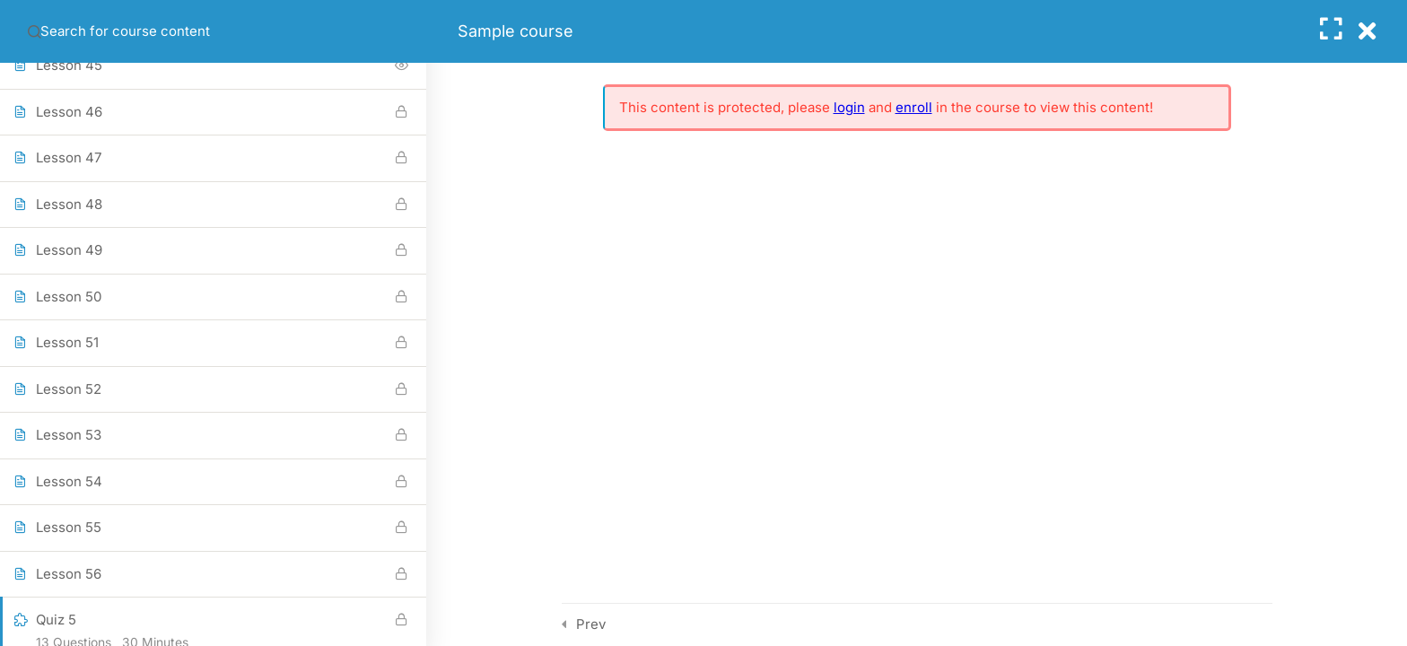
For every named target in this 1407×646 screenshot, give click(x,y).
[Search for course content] (34, 31)
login (849, 107)
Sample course (515, 31)
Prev (591, 624)
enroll (914, 107)
